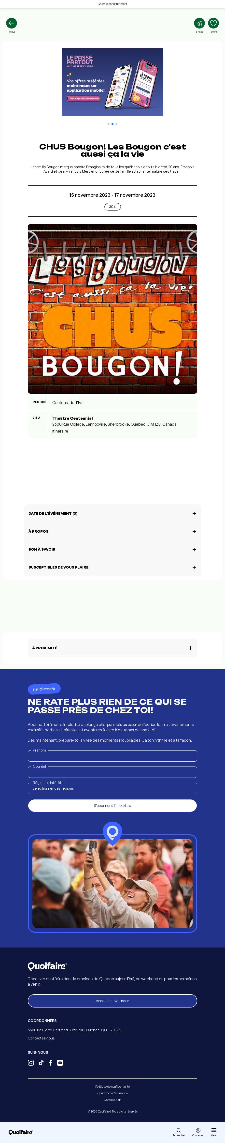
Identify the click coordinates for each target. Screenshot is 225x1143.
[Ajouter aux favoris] (213, 25)
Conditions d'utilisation (113, 1093)
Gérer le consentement (112, 4)
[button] (109, 124)
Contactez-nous (41, 1038)
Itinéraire (60, 431)
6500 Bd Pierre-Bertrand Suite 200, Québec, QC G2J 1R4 (74, 1030)
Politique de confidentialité (112, 1086)
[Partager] (199, 25)
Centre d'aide (112, 1100)
